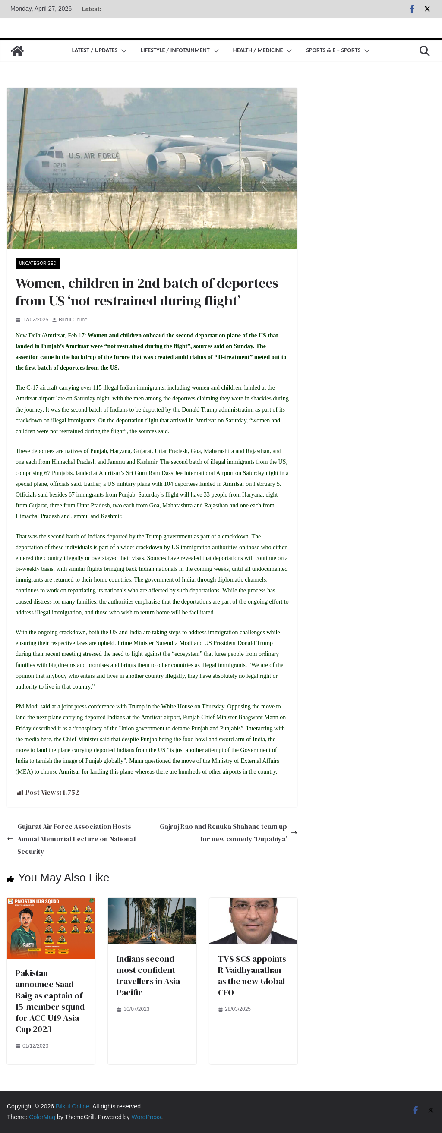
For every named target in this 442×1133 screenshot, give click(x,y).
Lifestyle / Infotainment (175, 50)
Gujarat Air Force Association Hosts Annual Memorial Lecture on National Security (71, 838)
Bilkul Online (73, 320)
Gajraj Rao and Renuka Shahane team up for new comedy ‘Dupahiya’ (228, 832)
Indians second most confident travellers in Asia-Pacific (150, 975)
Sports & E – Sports (333, 50)
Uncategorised (38, 263)
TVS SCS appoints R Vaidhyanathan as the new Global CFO (252, 975)
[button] (122, 50)
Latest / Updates (94, 50)
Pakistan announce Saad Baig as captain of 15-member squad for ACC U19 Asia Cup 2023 (50, 1001)
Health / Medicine (258, 50)
